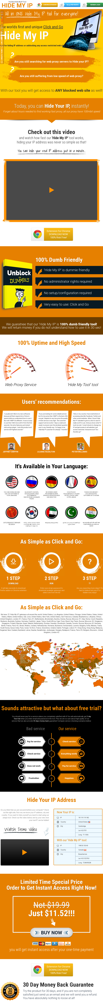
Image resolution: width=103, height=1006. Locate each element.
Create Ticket (2, 54)
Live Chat (2, 40)
